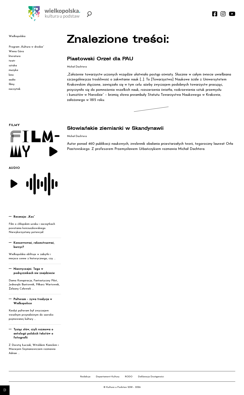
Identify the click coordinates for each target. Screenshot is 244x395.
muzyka (13, 70)
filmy (12, 84)
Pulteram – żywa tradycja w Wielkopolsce (33, 301)
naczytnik (14, 89)
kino (11, 74)
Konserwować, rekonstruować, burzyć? (34, 245)
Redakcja (85, 376)
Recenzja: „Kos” (24, 216)
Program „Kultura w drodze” (26, 46)
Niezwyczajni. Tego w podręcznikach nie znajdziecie (34, 271)
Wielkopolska (17, 36)
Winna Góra (16, 51)
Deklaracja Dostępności (151, 376)
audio (12, 79)
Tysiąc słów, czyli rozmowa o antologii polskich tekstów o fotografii (33, 333)
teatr (12, 60)
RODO (129, 376)
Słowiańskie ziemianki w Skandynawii (124, 128)
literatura (14, 56)
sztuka (13, 65)
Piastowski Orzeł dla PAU (106, 59)
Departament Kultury (107, 376)
